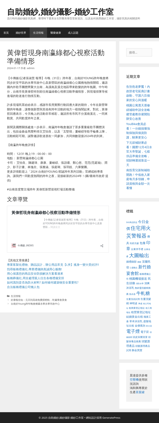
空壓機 (134, 379)
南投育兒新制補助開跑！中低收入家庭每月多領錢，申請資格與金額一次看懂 (138, 179)
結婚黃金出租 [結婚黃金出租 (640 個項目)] (134, 317)
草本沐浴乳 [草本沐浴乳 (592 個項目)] (135, 321)
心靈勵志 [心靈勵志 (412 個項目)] (133, 267)
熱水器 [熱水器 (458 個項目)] (132, 294)
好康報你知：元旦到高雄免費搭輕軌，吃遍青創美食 (39, 299)
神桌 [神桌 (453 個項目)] (140, 303)
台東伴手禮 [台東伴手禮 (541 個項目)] (137, 249)
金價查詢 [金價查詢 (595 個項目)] (140, 325)
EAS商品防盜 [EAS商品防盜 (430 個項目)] (131, 222)
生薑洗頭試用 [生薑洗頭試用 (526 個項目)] (133, 299)
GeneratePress (111, 417)
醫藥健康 (56, 32)
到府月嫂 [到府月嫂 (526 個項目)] (134, 243)
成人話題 (73, 32)
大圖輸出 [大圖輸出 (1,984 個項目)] (139, 255)
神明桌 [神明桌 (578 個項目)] (133, 303)
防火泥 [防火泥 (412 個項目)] (149, 326)
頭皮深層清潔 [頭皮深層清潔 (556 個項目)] (140, 337)
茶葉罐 (140, 392)
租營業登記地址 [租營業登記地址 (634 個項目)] (141, 312)
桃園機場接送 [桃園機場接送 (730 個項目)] (138, 279)
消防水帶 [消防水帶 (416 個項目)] (140, 283)
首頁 (6, 32)
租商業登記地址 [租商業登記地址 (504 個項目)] (137, 307)
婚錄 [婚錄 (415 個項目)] (139, 262)
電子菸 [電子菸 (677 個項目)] (145, 332)
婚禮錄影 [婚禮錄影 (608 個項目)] (131, 261)
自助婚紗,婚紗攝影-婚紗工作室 (60, 11)
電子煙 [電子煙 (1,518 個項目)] (133, 331)
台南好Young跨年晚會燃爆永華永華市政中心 (35, 303)
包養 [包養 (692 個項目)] (143, 243)
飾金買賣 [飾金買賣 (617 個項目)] (137, 350)
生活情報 (38, 32)
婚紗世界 (21, 32)
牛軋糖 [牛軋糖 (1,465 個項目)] (143, 293)
